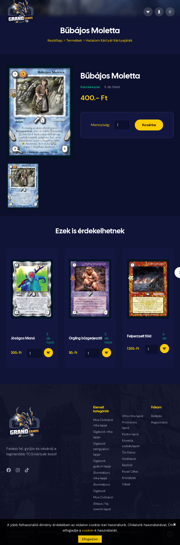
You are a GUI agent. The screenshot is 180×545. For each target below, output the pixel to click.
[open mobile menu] (170, 11)
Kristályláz (129, 478)
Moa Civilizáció (103, 497)
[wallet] (148, 11)
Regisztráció (159, 422)
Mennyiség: (100, 124)
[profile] (159, 11)
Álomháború (101, 484)
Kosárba (149, 124)
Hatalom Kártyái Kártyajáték (109, 40)
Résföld (127, 465)
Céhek (126, 484)
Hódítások (129, 459)
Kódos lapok (130, 434)
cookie (87, 530)
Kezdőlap (55, 40)
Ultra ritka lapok (133, 416)
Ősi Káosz (128, 452)
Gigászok (99, 491)
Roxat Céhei (130, 472)
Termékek (74, 40)
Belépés (156, 416)
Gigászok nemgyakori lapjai (101, 449)
